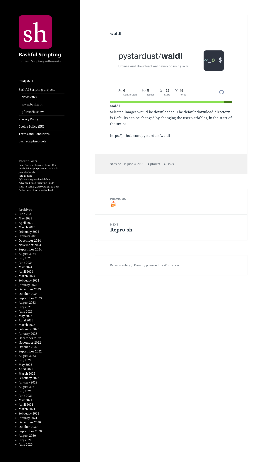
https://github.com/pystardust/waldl (140, 135)
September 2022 (30, 351)
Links (170, 164)
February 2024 (29, 280)
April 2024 (26, 272)
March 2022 (27, 373)
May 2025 (25, 218)
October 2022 (28, 347)
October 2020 (28, 427)
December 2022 (30, 338)
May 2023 (25, 316)
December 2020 (30, 422)
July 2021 (25, 391)
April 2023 (26, 320)
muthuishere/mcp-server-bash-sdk (38, 168)
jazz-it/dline (25, 175)
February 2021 (29, 413)
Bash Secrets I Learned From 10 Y (37, 165)
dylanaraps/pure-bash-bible (34, 179)
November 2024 (30, 245)
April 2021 (26, 405)
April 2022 (26, 369)
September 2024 (30, 249)
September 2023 (30, 298)
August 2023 (27, 303)
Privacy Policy (29, 119)
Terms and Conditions (34, 134)
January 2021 (28, 418)
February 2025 (29, 232)
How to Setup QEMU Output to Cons (39, 186)
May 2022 (25, 365)
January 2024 (28, 285)
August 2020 (27, 436)
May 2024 (25, 267)
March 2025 (27, 227)
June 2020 (26, 444)
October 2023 (28, 294)
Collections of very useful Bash (36, 190)
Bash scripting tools (32, 141)
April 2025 (26, 223)
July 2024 (25, 258)
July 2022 (25, 360)
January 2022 (28, 382)
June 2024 (26, 263)
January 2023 (28, 334)
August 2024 (27, 254)
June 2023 (26, 311)
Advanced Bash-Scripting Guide (36, 183)
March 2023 (27, 325)
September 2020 (30, 431)
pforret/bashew (33, 112)
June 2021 (26, 396)
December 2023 (30, 289)
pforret (155, 164)
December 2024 (30, 240)
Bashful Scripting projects (37, 90)
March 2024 (27, 276)
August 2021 (27, 387)
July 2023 (25, 307)
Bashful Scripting (40, 54)
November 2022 (30, 342)
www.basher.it (32, 104)
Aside (117, 164)
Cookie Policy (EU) (31, 127)
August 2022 (27, 356)
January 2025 (28, 236)
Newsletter (29, 97)
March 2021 (27, 409)
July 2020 (25, 440)
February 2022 (29, 378)
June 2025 (26, 214)
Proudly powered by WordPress (156, 265)
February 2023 (29, 329)
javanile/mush (27, 172)
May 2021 (25, 400)
